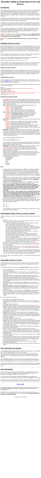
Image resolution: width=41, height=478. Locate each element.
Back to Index (20, 386)
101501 (20, 29)
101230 (35, 30)
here (39, 379)
